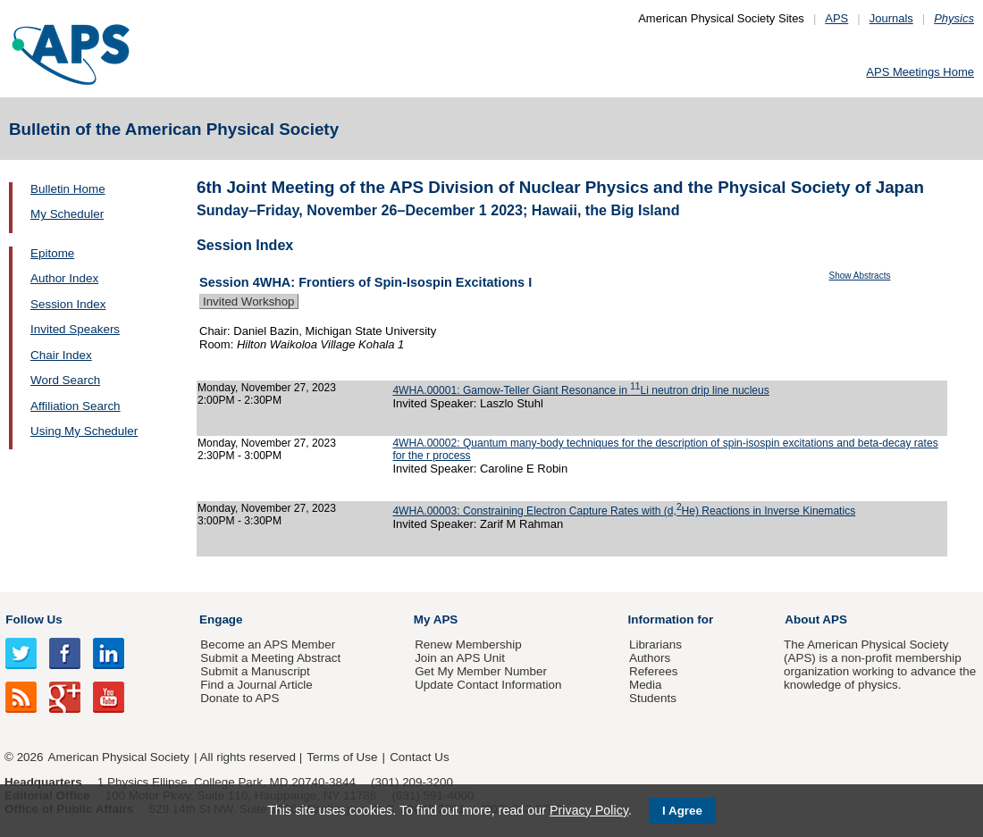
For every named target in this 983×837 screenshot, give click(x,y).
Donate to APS (239, 698)
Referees (653, 671)
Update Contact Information (488, 684)
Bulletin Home (67, 189)
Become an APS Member (267, 644)
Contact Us (419, 757)
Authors (649, 658)
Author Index (64, 278)
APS (836, 18)
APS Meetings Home (920, 72)
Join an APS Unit (460, 658)
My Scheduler (67, 214)
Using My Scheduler (84, 431)
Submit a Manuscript (254, 671)
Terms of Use (342, 757)
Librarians (655, 644)
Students (652, 698)
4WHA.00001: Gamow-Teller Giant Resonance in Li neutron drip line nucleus (580, 390)
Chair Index (61, 355)
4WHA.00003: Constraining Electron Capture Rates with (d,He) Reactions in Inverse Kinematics (623, 511)
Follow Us (33, 619)
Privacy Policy (589, 810)
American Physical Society (118, 757)
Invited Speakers (75, 329)
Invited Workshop (249, 301)
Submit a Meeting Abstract (270, 658)
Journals (891, 18)
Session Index (67, 304)
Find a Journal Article (256, 684)
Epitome (52, 253)
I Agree (682, 810)
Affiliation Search (75, 406)
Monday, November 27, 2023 (266, 387)
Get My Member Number (481, 671)
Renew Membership (468, 644)
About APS (816, 619)
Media (645, 684)
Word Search (65, 380)
